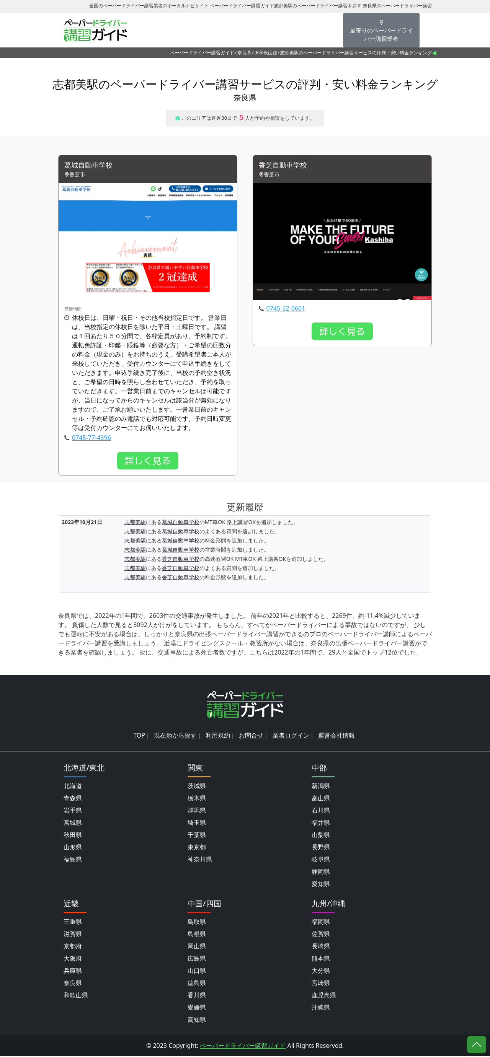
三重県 (73, 922)
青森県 (73, 799)
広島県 (197, 959)
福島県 (73, 860)
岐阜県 (321, 860)
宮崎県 (321, 983)
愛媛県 (197, 1008)
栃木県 (197, 799)
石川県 (321, 811)
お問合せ (251, 736)
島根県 (197, 934)
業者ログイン (291, 736)
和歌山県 (76, 996)
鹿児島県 (324, 996)
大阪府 (73, 959)
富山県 (321, 799)
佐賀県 (321, 934)
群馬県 (197, 811)
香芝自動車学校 (285, 166)
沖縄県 (321, 1008)
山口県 (197, 971)
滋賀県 (73, 934)
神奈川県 (200, 860)
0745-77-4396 (91, 438)
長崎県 (321, 947)
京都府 (73, 947)
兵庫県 (73, 971)
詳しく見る (148, 461)
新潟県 (321, 786)
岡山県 (197, 947)
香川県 (197, 996)
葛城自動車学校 (91, 166)
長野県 (321, 848)
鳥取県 (197, 922)
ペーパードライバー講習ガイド (202, 52)
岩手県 (73, 811)
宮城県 (73, 823)
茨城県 (197, 786)
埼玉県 (197, 823)
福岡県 (321, 922)
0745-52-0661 (285, 309)
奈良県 (244, 52)
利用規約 (218, 736)
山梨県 (321, 835)
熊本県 (321, 959)
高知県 (197, 1020)
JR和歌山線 (266, 52)
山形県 (73, 848)
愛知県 (321, 884)
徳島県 (197, 983)
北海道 (73, 786)
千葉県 (197, 835)
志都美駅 (135, 523)
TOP (139, 736)
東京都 (197, 848)
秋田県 (73, 835)
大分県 (321, 971)
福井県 (321, 823)
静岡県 (321, 872)
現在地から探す (175, 736)
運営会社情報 (336, 736)
